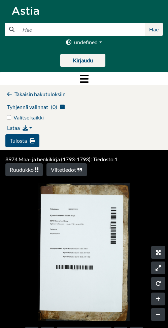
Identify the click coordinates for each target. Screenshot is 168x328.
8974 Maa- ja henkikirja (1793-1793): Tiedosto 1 (61, 159)
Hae (154, 29)
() (36, 107)
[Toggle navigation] (84, 78)
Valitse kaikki (28, 117)
